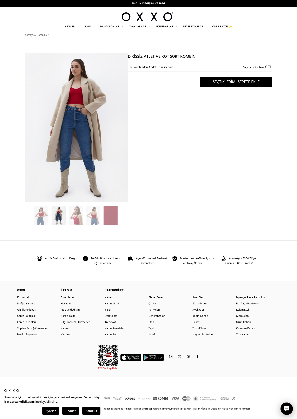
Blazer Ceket (156, 304)
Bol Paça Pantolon (247, 310)
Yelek (108, 317)
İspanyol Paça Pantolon (250, 304)
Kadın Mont (112, 310)
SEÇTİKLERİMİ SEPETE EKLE (236, 89)
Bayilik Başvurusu (28, 341)
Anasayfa (30, 42)
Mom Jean (242, 323)
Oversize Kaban (245, 335)
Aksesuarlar (164, 30)
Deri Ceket (111, 323)
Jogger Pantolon (202, 341)
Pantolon (154, 317)
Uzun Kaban (243, 329)
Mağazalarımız (26, 310)
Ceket (195, 329)
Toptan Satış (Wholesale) (32, 335)
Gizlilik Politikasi (26, 317)
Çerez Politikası (26, 323)
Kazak (152, 341)
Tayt (151, 335)
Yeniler (70, 30)
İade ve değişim (70, 317)
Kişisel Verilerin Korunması (236, 416)
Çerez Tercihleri (26, 329)
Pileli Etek (198, 304)
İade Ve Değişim (211, 416)
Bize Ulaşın (67, 304)
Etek (151, 329)
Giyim (87, 30)
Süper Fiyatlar (193, 30)
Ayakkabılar (137, 30)
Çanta (152, 310)
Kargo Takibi (68, 323)
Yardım (65, 341)
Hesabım (66, 310)
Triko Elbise (199, 335)
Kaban (109, 304)
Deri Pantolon (156, 323)
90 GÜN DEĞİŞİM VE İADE (149, 3)
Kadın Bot (111, 341)
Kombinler (42, 42)
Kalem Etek (243, 317)
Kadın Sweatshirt (115, 335)
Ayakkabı (198, 317)
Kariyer (65, 335)
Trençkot (110, 329)
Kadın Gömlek (200, 323)
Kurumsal (23, 304)
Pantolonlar (109, 30)
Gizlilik (197, 416)
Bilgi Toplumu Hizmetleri (75, 329)
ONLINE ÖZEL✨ (222, 30)
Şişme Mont (199, 310)
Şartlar (187, 416)
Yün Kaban (243, 341)
